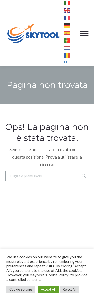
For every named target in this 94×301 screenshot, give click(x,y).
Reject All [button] (69, 289)
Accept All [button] (48, 289)
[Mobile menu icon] (84, 33)
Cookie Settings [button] (20, 289)
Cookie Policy (57, 275)
